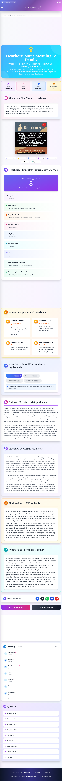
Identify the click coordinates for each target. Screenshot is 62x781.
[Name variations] (31, 158)
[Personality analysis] (51, 158)
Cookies (37, 772)
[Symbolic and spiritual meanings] (35, 161)
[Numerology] (10, 158)
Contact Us (47, 772)
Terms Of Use (15, 772)
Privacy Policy (27, 772)
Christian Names (21, 15)
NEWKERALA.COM (31, 776)
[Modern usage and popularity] (25, 161)
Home (4, 15)
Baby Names (11, 15)
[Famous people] (21, 158)
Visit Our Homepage (15, 607)
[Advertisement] (31, 30)
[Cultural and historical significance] (41, 158)
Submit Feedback (46, 607)
